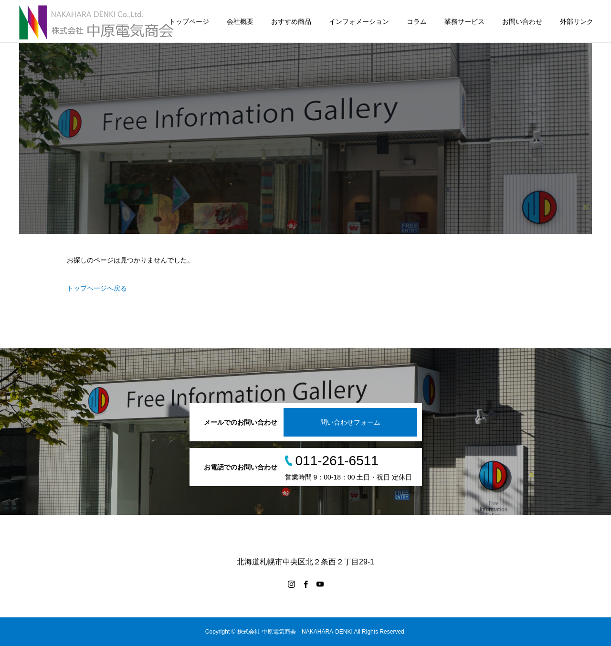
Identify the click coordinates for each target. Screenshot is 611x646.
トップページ (189, 21)
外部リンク (576, 21)
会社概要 (240, 21)
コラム (417, 21)
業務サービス (464, 21)
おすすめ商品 (291, 21)
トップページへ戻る (97, 288)
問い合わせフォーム (350, 422)
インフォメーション (359, 21)
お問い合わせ (522, 21)
